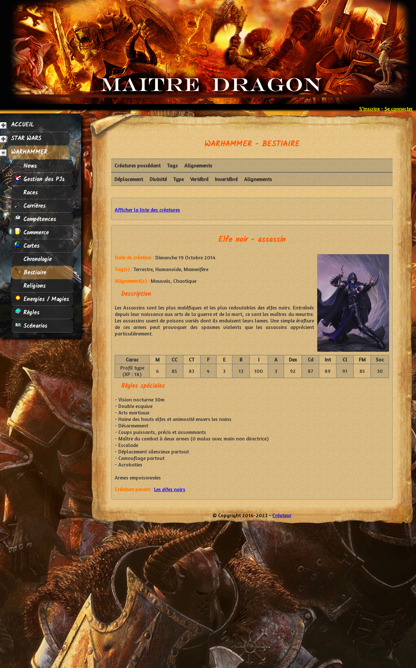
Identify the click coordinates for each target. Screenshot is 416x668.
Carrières (30, 206)
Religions (30, 286)
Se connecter (398, 108)
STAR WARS (26, 138)
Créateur (282, 515)
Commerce (32, 232)
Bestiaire (30, 272)
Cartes (27, 246)
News (26, 166)
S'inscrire (369, 108)
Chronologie (33, 259)
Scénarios (31, 326)
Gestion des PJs (39, 179)
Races (26, 192)
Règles (27, 312)
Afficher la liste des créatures (147, 209)
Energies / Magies (42, 299)
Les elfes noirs (169, 489)
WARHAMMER (29, 152)
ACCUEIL (22, 125)
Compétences (35, 219)
